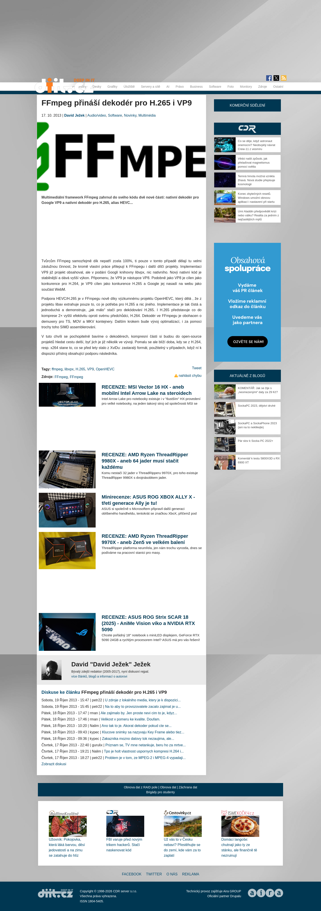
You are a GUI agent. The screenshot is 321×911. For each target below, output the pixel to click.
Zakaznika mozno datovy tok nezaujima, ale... (138, 739)
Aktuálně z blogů (247, 376)
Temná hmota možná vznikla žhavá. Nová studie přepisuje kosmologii (256, 180)
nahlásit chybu (190, 375)
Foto (230, 86)
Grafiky (112, 86)
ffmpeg (57, 369)
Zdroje (262, 86)
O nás (172, 874)
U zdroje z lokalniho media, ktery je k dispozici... (143, 700)
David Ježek (74, 115)
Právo (180, 86)
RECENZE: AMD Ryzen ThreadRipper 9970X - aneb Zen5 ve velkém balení (145, 539)
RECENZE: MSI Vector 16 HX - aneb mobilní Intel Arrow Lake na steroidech (147, 390)
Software (215, 86)
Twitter (154, 874)
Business (196, 86)
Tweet (197, 368)
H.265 (80, 369)
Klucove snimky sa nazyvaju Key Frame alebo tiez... (143, 732)
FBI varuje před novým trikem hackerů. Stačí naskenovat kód (124, 845)
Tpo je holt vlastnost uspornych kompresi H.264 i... (144, 751)
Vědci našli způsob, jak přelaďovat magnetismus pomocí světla (254, 162)
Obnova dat (168, 787)
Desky (97, 86)
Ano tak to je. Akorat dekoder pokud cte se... (137, 726)
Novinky (130, 115)
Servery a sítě (150, 86)
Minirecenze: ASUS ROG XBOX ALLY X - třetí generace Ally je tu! (148, 500)
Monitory (246, 86)
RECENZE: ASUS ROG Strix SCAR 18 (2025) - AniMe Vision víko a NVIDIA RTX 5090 (148, 623)
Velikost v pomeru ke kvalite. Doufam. (130, 719)
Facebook (132, 874)
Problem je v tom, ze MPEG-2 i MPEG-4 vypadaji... (145, 758)
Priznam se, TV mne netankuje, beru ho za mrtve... (145, 745)
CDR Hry (247, 129)
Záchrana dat (188, 787)
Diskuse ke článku (60, 692)
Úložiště (129, 86)
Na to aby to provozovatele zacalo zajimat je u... (143, 706)
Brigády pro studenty (160, 792)
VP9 (90, 369)
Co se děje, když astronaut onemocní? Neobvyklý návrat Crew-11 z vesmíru (256, 145)
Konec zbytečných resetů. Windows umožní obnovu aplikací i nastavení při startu (256, 197)
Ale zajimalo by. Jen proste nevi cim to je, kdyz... (139, 713)
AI (168, 86)
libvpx (69, 369)
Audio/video (96, 115)
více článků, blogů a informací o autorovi (99, 676)
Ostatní (278, 86)
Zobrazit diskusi (53, 764)
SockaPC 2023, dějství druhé (256, 405)
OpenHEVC (105, 369)
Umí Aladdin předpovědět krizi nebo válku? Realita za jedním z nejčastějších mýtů (258, 215)
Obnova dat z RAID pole (141, 787)
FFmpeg (61, 377)
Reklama (190, 874)
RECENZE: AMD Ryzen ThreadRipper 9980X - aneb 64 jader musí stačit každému (145, 461)
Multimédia (147, 115)
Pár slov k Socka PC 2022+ (255, 440)
